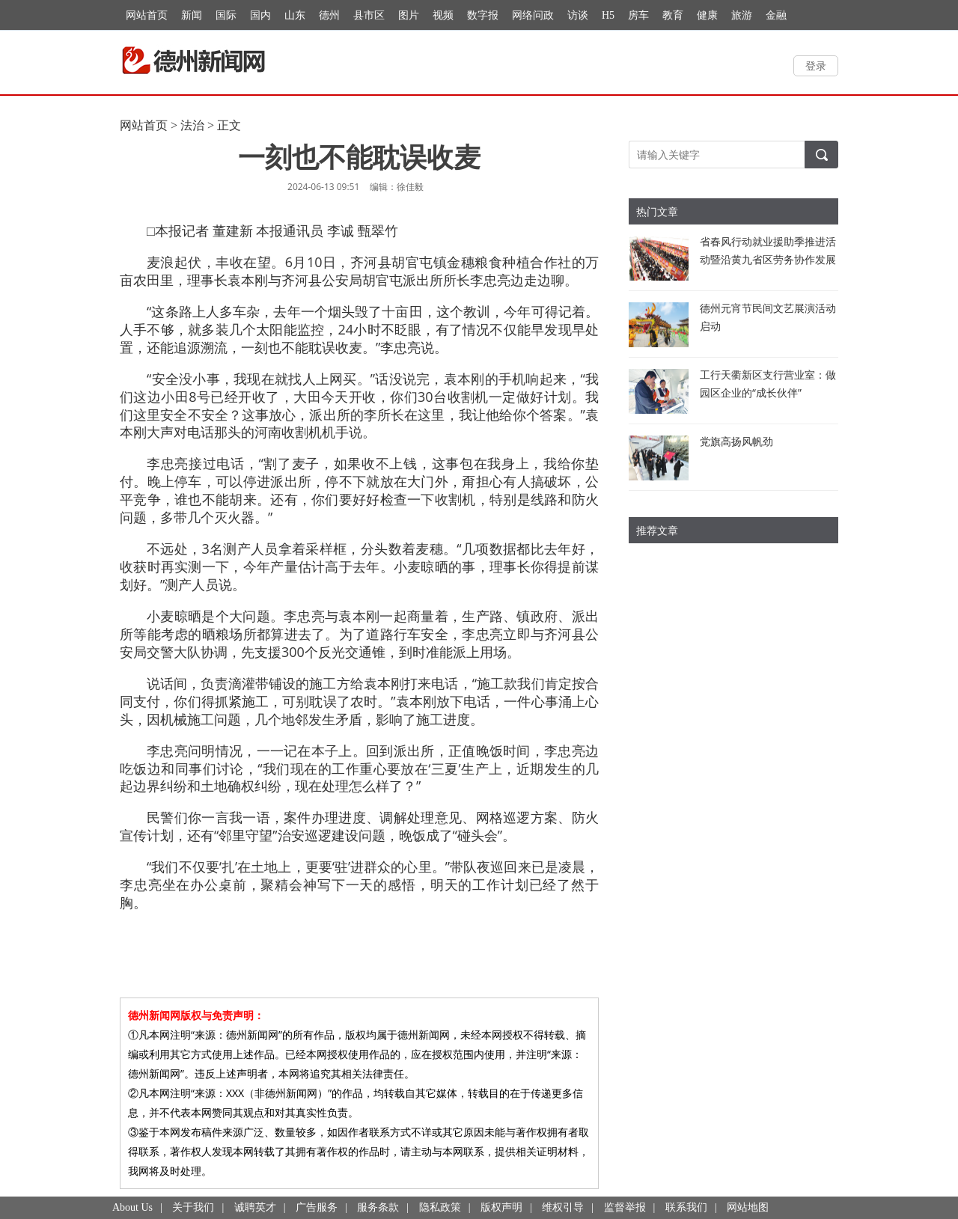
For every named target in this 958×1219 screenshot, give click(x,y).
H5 (608, 15)
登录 (815, 65)
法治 (192, 125)
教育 (672, 15)
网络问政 (533, 15)
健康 (707, 15)
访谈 (577, 15)
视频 (443, 15)
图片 (408, 15)
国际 (226, 15)
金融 (776, 15)
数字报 (482, 15)
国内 (260, 15)
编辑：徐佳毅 (397, 186)
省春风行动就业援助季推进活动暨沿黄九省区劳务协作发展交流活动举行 (768, 259)
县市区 (369, 15)
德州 (329, 15)
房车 (638, 15)
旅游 (741, 15)
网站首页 (147, 15)
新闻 (191, 15)
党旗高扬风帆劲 (736, 441)
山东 (294, 15)
